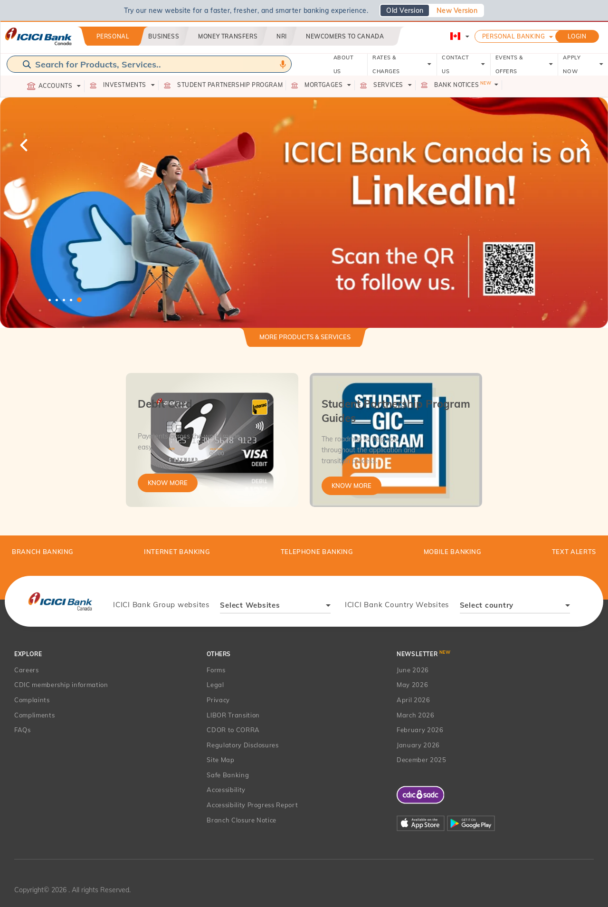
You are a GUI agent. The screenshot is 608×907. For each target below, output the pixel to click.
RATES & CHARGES (402, 64)
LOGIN (577, 36)
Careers (26, 670)
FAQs (22, 730)
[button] (304, 212)
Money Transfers (227, 36)
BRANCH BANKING (43, 551)
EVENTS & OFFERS (524, 64)
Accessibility (226, 789)
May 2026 (412, 684)
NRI (281, 36)
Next (583, 144)
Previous (24, 144)
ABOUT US (343, 64)
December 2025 (421, 760)
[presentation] (60, 601)
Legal (215, 684)
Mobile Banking (453, 551)
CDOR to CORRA (233, 730)
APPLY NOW (583, 64)
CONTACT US (463, 64)
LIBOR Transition (233, 715)
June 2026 (413, 670)
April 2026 (413, 700)
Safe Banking (228, 775)
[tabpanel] (304, 212)
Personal (113, 36)
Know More (168, 483)
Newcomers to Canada (345, 36)
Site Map (220, 760)
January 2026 (418, 745)
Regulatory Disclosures (242, 745)
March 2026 (416, 715)
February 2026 (420, 730)
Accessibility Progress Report (252, 805)
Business (163, 36)
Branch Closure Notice (241, 820)
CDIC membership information (61, 684)
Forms (216, 670)
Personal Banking (513, 36)
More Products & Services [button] (305, 337)
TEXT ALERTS (574, 551)
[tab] (305, 341)
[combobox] (275, 606)
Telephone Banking (317, 551)
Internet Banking (177, 551)
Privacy (218, 700)
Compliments (34, 715)
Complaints (32, 700)
